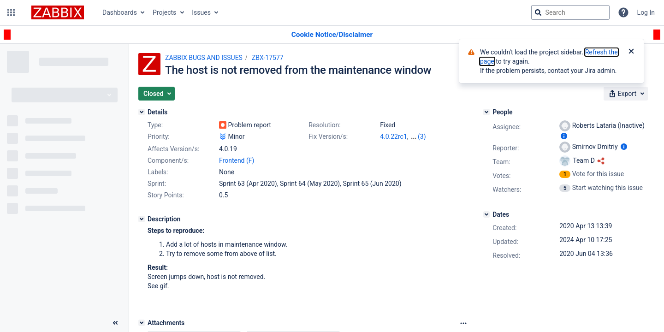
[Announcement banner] (332, 35)
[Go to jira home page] (58, 12)
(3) (422, 136)
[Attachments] (141, 323)
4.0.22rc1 (393, 136)
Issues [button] (201, 12)
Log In (646, 12)
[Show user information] (564, 136)
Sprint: (157, 183)
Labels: (158, 172)
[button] (11, 12)
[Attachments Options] (463, 323)
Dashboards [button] (119, 12)
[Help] (623, 12)
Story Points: (166, 195)
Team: (501, 162)
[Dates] (486, 214)
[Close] (631, 52)
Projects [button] (164, 12)
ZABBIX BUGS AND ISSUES (204, 57)
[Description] (141, 219)
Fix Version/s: (328, 136)
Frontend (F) (236, 160)
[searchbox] (570, 12)
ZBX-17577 (268, 57)
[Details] (141, 112)
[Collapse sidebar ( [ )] (115, 323)
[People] (486, 112)
